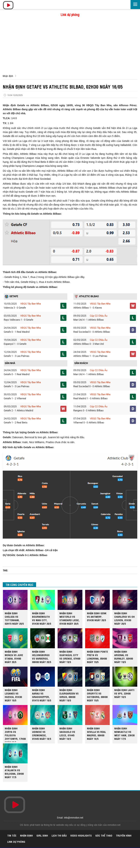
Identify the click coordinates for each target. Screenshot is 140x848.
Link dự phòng (70, 14)
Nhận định (8, 75)
